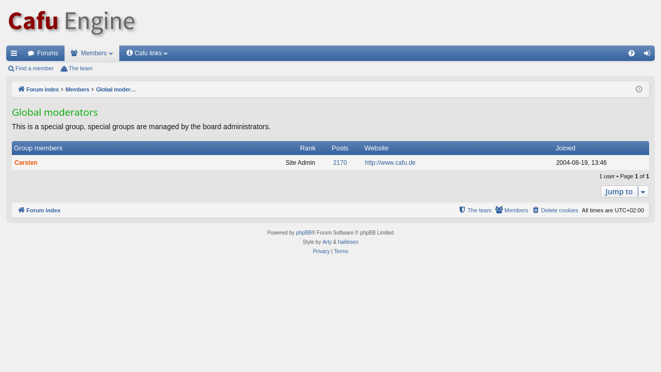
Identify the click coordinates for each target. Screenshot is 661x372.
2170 (340, 162)
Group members (38, 148)
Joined (565, 148)
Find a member (34, 68)
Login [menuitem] (649, 55)
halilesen (348, 242)
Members (94, 53)
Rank (308, 148)
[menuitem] (631, 53)
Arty (327, 242)
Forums (47, 53)
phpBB (303, 233)
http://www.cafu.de (390, 162)
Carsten (26, 162)
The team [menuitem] (80, 68)
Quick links (16, 55)
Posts (340, 148)
